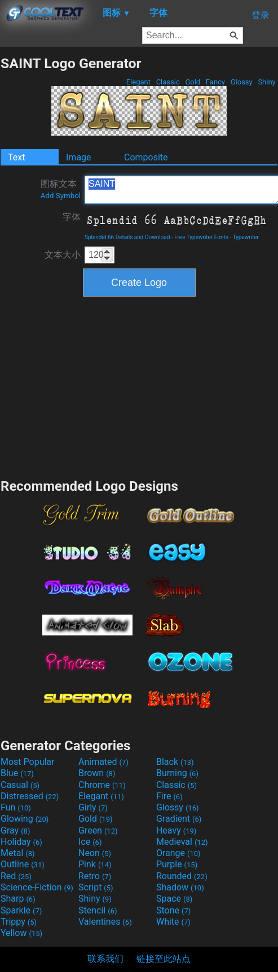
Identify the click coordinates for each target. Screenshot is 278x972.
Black (175, 761)
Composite (146, 157)
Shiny (266, 82)
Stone (173, 910)
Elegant (138, 82)
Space (174, 898)
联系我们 (105, 958)
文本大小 (63, 254)
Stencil (97, 910)
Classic (168, 82)
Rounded (182, 876)
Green (98, 830)
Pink (95, 864)
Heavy (176, 830)
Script (95, 887)
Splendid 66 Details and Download (127, 237)
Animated (103, 761)
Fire (169, 796)
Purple (176, 864)
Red (16, 876)
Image (78, 157)
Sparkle (21, 910)
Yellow (21, 933)
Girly (93, 807)
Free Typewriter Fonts (201, 237)
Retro (94, 876)
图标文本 (61, 189)
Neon (94, 853)
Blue (17, 773)
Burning (177, 773)
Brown (96, 773)
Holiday (21, 841)
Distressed (30, 796)
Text (16, 157)
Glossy (241, 82)
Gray (15, 830)
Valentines (105, 921)
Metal (18, 853)
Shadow (180, 887)
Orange (178, 853)
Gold (192, 82)
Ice (90, 841)
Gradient (178, 818)
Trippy (19, 921)
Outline (23, 864)
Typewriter (245, 237)
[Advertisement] (139, 386)
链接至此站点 (163, 958)
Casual (20, 785)
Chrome (102, 785)
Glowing (24, 818)
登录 (260, 15)
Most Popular (28, 761)
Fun (16, 807)
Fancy (215, 82)
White (173, 921)
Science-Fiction (37, 887)
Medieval (182, 841)
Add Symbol (61, 195)
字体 (72, 217)
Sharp (18, 898)
